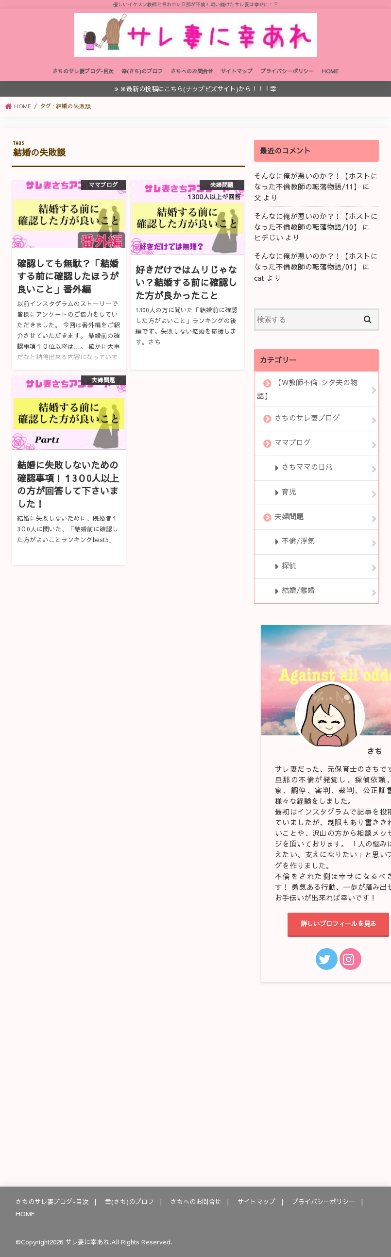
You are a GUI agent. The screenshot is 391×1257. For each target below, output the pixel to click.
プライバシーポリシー (287, 71)
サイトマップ (237, 71)
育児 (289, 491)
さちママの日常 (307, 467)
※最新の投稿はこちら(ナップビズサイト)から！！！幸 (198, 88)
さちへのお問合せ (191, 71)
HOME (330, 71)
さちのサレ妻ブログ (307, 418)
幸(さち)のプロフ (142, 71)
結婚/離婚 (298, 590)
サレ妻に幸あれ (87, 1241)
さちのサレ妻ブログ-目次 (83, 71)
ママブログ (292, 442)
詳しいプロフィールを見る (338, 923)
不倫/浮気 (298, 541)
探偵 (289, 565)
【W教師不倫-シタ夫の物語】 (307, 389)
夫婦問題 (289, 516)
